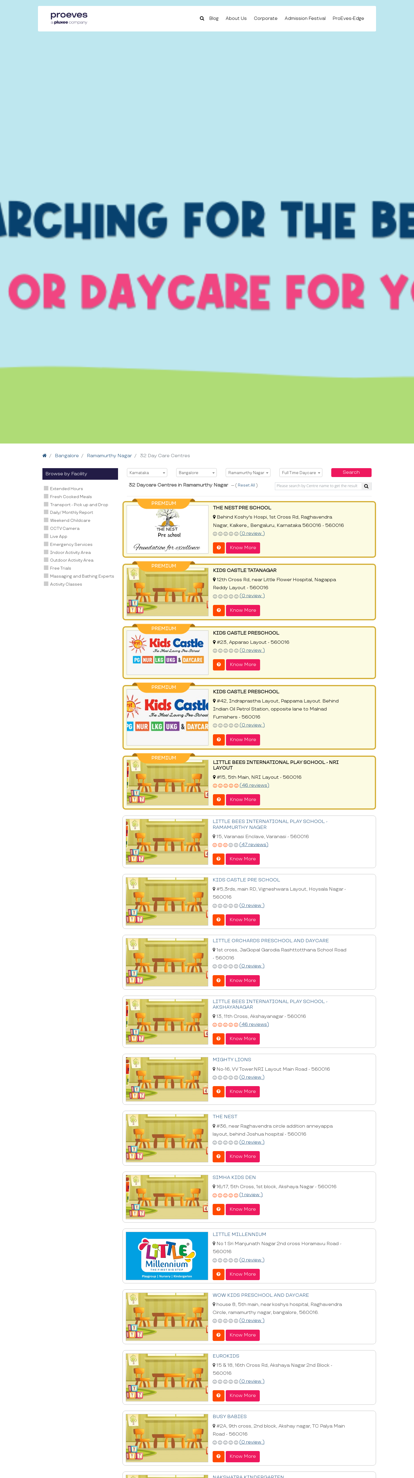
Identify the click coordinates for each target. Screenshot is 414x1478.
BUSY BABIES (230, 1417)
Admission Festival (305, 18)
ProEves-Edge (348, 18)
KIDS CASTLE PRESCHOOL (246, 633)
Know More (243, 548)
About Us (236, 18)
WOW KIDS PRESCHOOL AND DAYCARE (261, 1295)
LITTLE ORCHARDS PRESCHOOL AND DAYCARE (271, 941)
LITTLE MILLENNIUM (239, 1234)
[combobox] (147, 472)
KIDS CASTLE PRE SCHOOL (246, 880)
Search (351, 472)
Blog (214, 18)
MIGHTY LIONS (232, 1060)
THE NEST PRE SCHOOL (242, 508)
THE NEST (225, 1117)
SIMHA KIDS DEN (234, 1177)
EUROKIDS (226, 1356)
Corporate (266, 18)
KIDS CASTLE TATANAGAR (244, 570)
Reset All (247, 485)
